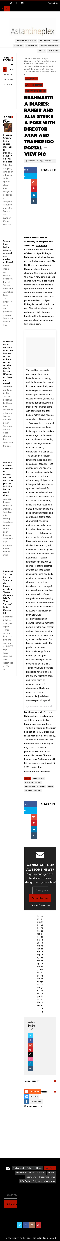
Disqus (34, 1096)
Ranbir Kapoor (38, 63)
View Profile (31, 1024)
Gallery (30, 1168)
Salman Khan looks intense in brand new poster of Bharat (8, 251)
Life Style (25, 1181)
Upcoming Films (47, 1176)
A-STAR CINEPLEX (14, 1238)
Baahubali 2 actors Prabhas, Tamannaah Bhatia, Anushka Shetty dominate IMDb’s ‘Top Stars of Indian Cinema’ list (8, 592)
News (26, 63)
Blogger (34, 1091)
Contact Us (53, 3)
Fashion (41, 1172)
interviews (31, 1176)
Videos (51, 1172)
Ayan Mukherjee (33, 85)
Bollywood (18, 1168)
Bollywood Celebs (45, 61)
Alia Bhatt (31, 78)
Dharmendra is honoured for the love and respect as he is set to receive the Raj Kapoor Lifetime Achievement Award (8, 362)
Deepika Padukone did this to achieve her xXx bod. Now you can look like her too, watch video (8, 479)
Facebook (35, 1101)
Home (39, 1168)
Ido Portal (47, 706)
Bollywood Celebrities (44, 1181)
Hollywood (21, 1172)
